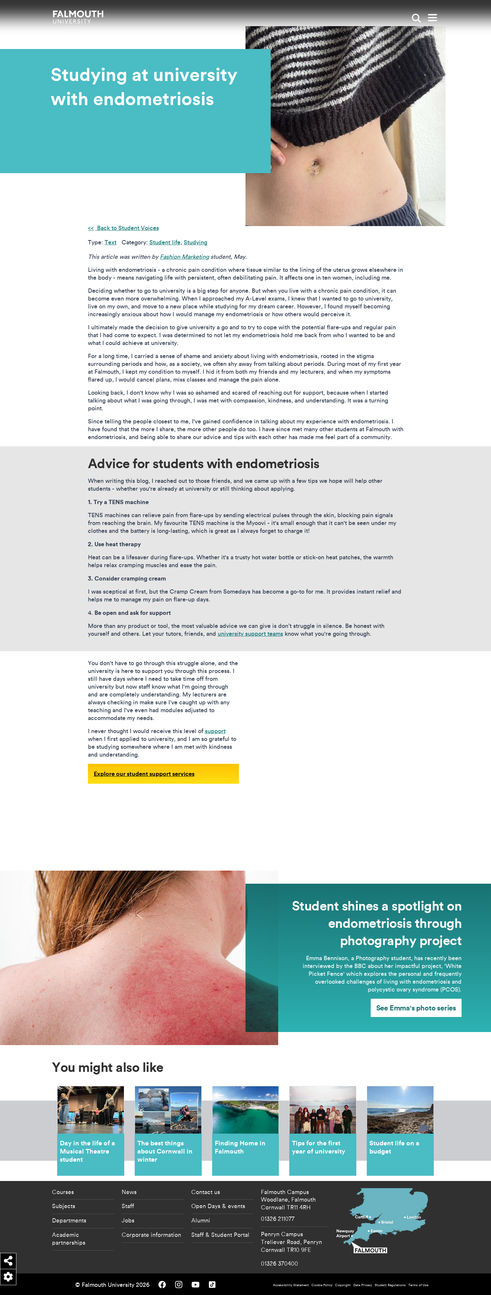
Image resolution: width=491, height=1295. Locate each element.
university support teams (250, 633)
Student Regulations (390, 1285)
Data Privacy (362, 1285)
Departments (69, 1220)
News (129, 1191)
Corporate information (151, 1234)
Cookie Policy (322, 1285)
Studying (195, 242)
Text (110, 242)
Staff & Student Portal (220, 1234)
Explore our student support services (144, 774)
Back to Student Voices (127, 228)
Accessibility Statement (291, 1285)
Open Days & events (218, 1205)
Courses (63, 1191)
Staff (128, 1205)
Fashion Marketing (184, 256)
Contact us (205, 1191)
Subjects (63, 1205)
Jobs (128, 1220)
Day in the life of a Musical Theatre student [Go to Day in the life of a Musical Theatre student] (90, 1131)
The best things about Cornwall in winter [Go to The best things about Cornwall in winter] (168, 1131)
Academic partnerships (68, 1238)
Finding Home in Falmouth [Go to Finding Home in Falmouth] (245, 1131)
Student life (164, 242)
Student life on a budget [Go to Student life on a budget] (400, 1131)
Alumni (200, 1220)
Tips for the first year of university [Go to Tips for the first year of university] (322, 1131)
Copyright (343, 1285)
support (215, 731)
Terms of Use (418, 1285)
